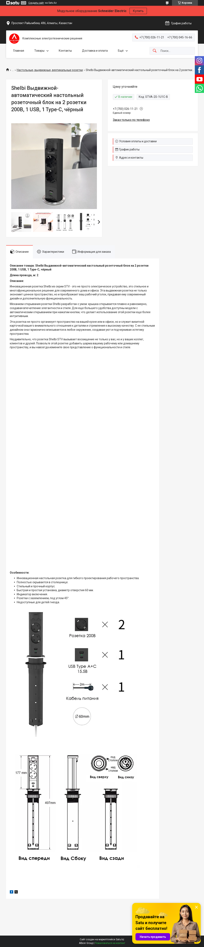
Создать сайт (36, 2)
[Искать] (154, 51)
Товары (39, 50)
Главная (18, 50)
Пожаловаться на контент (110, 943)
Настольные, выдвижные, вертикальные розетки (50, 70)
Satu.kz (120, 939)
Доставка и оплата (95, 50)
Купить (138, 11)
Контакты (65, 50)
